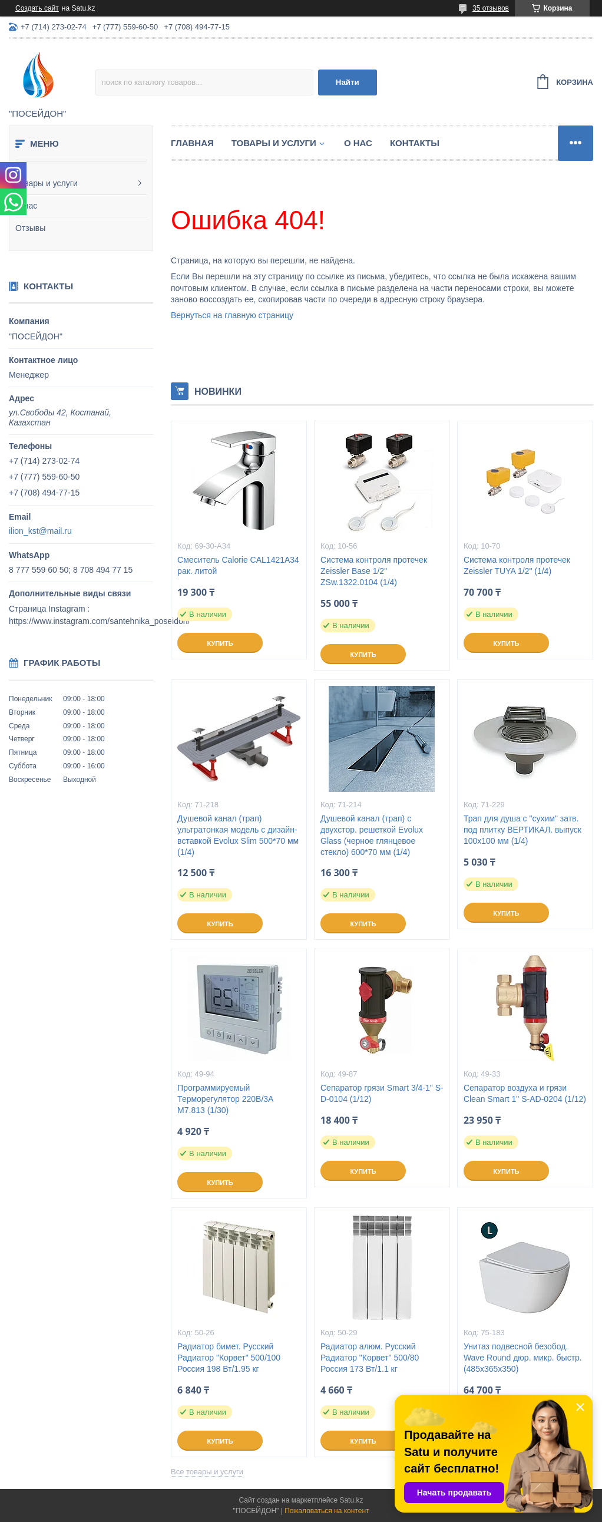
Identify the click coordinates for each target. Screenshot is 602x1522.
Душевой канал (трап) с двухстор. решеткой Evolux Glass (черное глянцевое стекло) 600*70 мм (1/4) (371, 835)
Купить (220, 643)
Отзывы (30, 228)
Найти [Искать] (347, 82)
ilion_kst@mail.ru (40, 531)
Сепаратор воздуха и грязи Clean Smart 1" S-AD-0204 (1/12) (525, 1093)
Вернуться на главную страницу (232, 315)
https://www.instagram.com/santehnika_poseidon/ (99, 621)
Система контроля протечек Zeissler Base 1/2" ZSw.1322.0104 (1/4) (373, 571)
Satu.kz (351, 1500)
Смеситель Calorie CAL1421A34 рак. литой (238, 565)
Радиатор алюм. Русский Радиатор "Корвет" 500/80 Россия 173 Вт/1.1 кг (369, 1358)
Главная (192, 142)
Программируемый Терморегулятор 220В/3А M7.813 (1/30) (225, 1099)
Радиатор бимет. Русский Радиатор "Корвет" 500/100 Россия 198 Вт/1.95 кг (228, 1358)
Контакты (414, 142)
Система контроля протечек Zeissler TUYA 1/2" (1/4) (517, 565)
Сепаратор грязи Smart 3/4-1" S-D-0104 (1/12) (382, 1093)
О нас (26, 205)
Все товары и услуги (207, 1471)
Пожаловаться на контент (327, 1511)
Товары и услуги (46, 183)
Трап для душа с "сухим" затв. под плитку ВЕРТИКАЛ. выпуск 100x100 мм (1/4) (522, 830)
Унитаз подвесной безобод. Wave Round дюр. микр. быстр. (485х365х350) (523, 1358)
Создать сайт (37, 8)
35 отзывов (490, 8)
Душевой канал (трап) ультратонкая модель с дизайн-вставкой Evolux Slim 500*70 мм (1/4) (238, 835)
